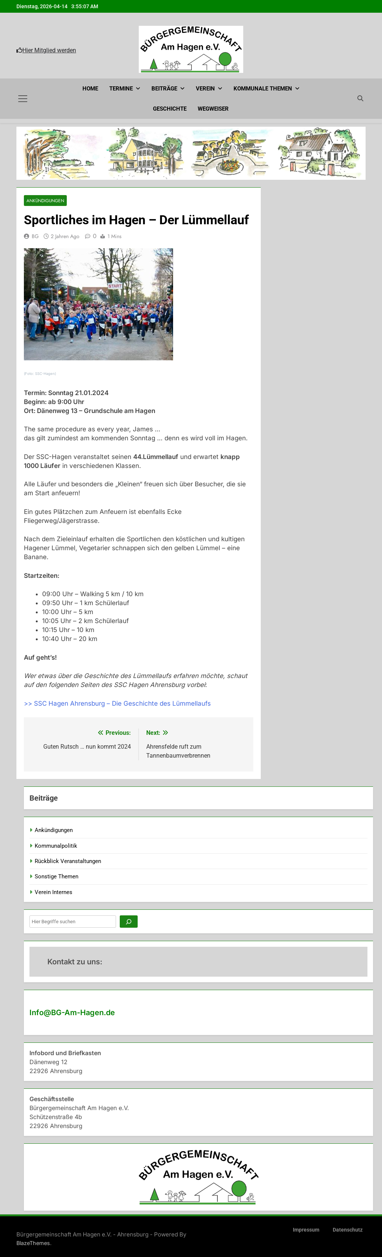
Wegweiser (213, 108)
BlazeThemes (33, 1242)
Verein (205, 88)
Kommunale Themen (263, 88)
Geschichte (170, 108)
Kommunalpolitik (56, 845)
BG (35, 236)
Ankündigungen (45, 200)
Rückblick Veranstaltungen (68, 860)
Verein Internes (53, 891)
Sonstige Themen (56, 876)
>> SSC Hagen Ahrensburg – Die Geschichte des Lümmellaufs (117, 703)
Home (90, 88)
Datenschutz (348, 1229)
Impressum (306, 1229)
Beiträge (164, 88)
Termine (121, 88)
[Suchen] (129, 921)
